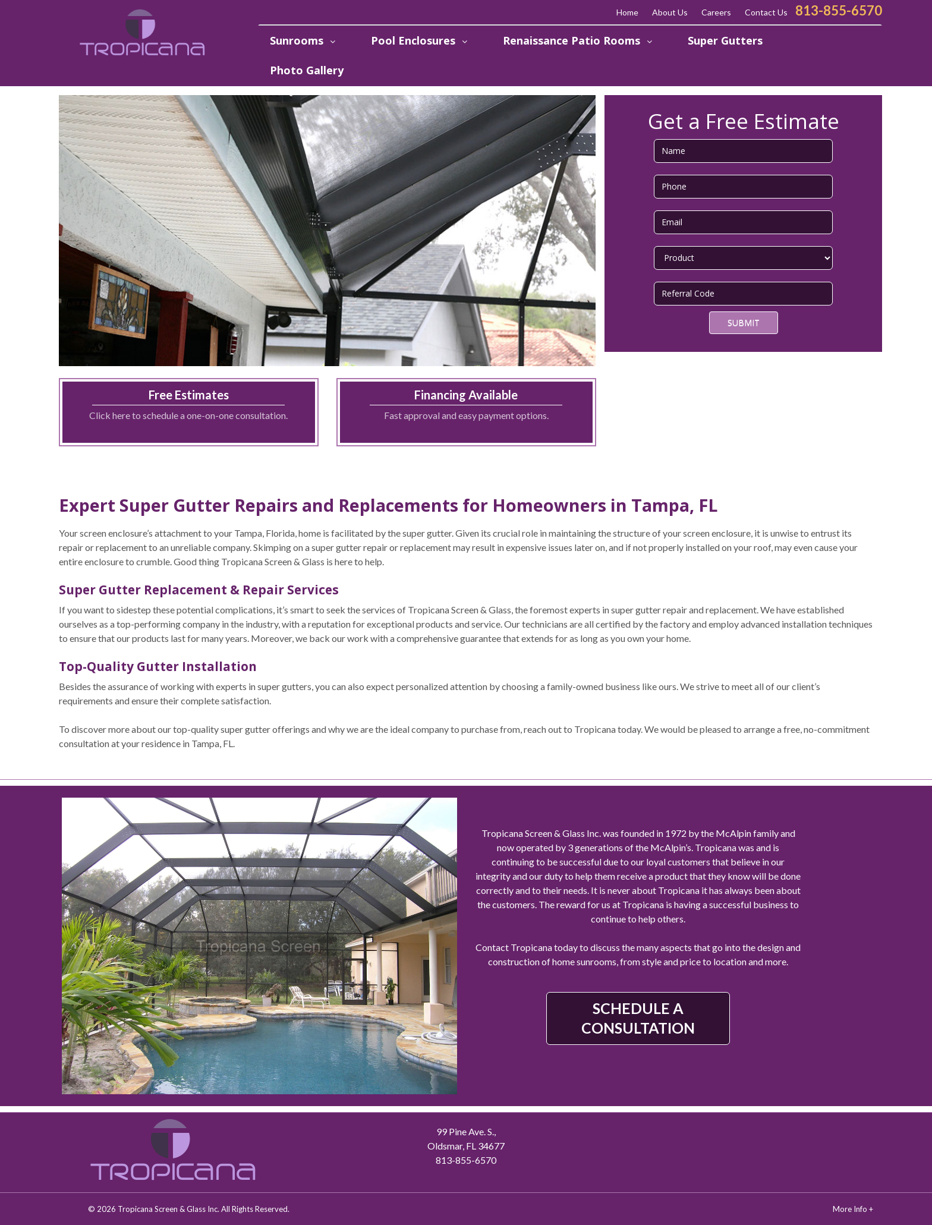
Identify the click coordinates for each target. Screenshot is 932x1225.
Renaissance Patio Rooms (573, 40)
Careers (716, 12)
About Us (670, 12)
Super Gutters (725, 40)
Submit (744, 322)
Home (627, 12)
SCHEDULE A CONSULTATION (638, 1018)
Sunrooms (298, 40)
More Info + (853, 1209)
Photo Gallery (307, 70)
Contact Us (766, 12)
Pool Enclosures (414, 40)
